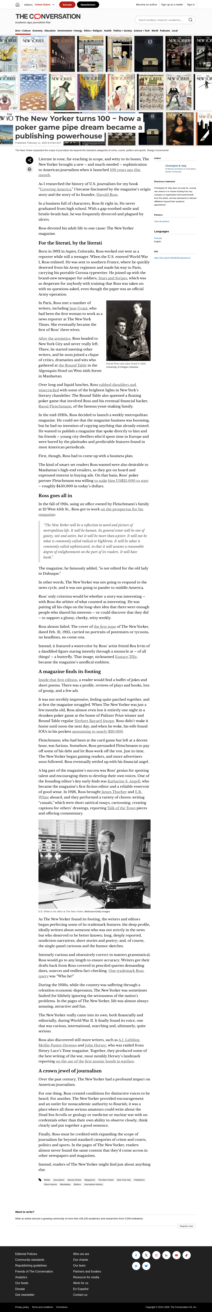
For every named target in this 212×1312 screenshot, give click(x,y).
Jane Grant (78, 308)
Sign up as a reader (172, 4)
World (154, 30)
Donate (67, 4)
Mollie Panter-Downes (57, 1045)
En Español (81, 1289)
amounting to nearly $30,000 (97, 732)
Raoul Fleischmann (54, 406)
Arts (23, 30)
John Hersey (95, 1045)
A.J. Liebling (128, 1040)
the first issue (105, 627)
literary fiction (74, 1180)
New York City (124, 1180)
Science (142, 30)
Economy (38, 30)
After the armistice (54, 339)
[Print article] (29, 169)
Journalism (58, 1180)
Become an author (146, 4)
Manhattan (65, 1184)
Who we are (81, 1254)
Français (158, 238)
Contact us (80, 1294)
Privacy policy (22, 1307)
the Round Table (73, 365)
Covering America (55, 189)
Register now (186, 1226)
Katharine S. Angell (124, 781)
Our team (79, 1265)
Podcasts (165, 30)
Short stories (50, 1184)
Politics (122, 30)
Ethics (93, 30)
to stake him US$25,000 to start (121, 481)
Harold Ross (106, 195)
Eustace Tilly (126, 657)
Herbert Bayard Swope (94, 721)
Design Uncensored (157, 150)
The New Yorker (106, 1180)
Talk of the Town (121, 808)
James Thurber (114, 792)
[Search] (190, 20)
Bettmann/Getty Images (97, 911)
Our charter (80, 1259)
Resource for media (86, 1277)
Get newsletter (25, 1294)
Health (108, 30)
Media (47, 1180)
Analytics (21, 1277)
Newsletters (88, 4)
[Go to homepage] (17, 4)
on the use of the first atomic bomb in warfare (95, 1061)
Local (175, 30)
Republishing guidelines (31, 1265)
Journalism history (93, 1184)
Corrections (61, 1307)
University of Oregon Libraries (122, 367)
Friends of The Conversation (34, 1271)
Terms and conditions (42, 1307)
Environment (70, 30)
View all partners (161, 221)
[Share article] (29, 160)
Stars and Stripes (112, 278)
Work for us (81, 1283)
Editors (77, 1184)
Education (50, 30)
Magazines (90, 1180)
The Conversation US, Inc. (184, 1307)
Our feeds (21, 1283)
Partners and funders (87, 1271)
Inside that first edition (57, 680)
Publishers (139, 1180)
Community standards (29, 1259)
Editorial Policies (26, 1254)
